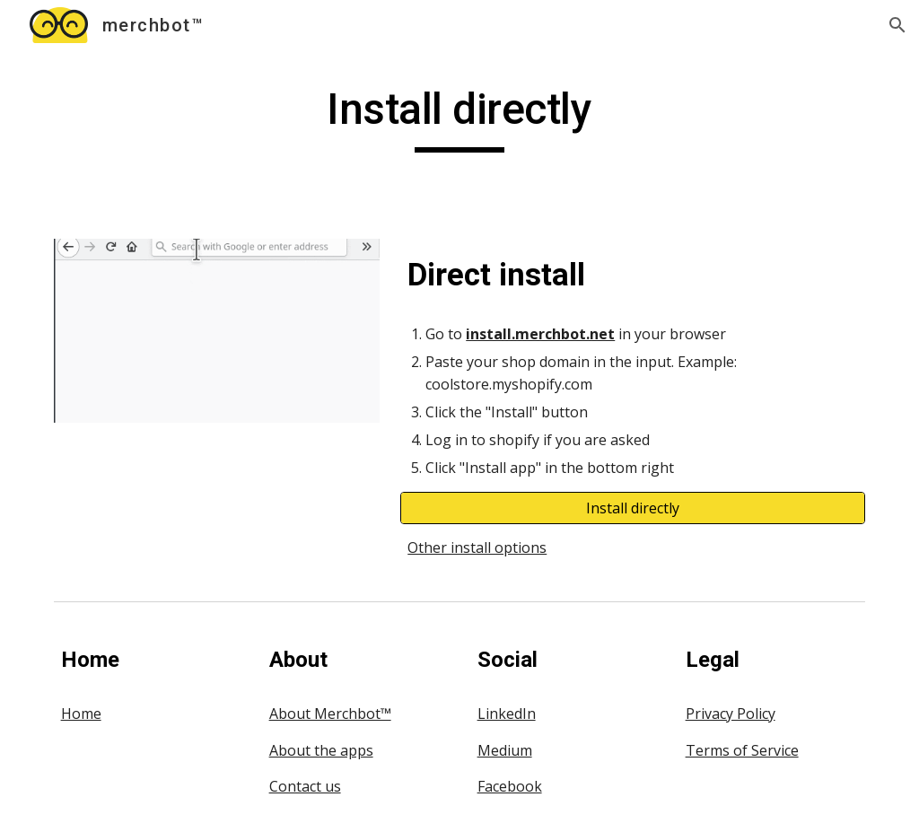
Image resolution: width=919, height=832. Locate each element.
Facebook (509, 786)
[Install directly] (632, 508)
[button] (897, 25)
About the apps (321, 750)
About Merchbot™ (330, 713)
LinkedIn (506, 713)
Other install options (477, 547)
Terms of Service (742, 750)
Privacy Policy (730, 713)
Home (81, 713)
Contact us (305, 786)
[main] (459, 117)
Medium (504, 750)
